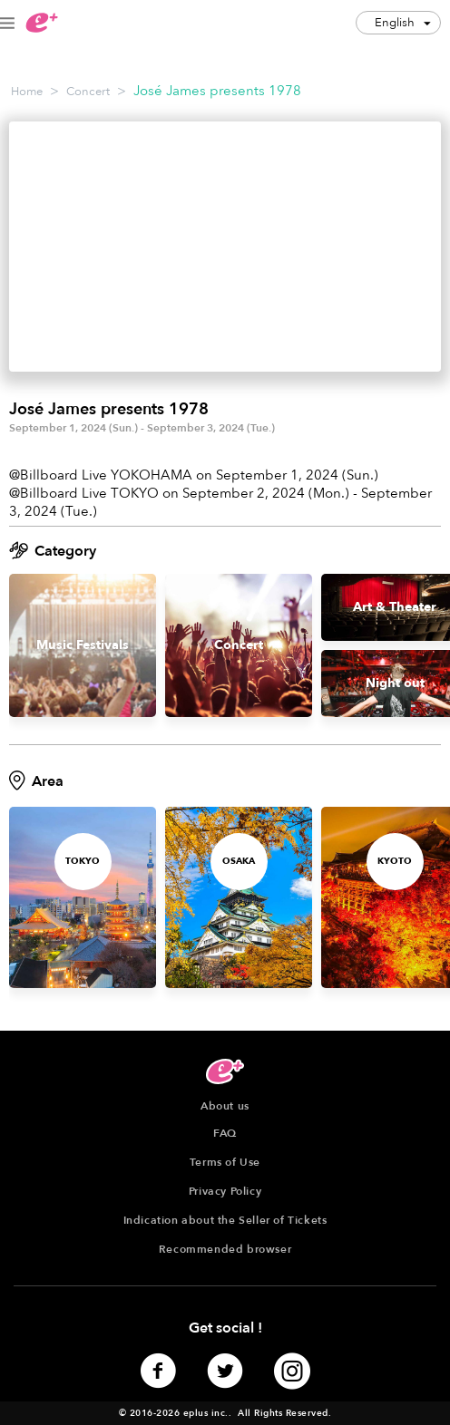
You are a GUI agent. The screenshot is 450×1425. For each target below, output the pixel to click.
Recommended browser (225, 1249)
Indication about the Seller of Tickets (225, 1220)
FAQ (225, 1133)
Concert (88, 91)
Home (27, 91)
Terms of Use (225, 1162)
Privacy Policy (225, 1191)
